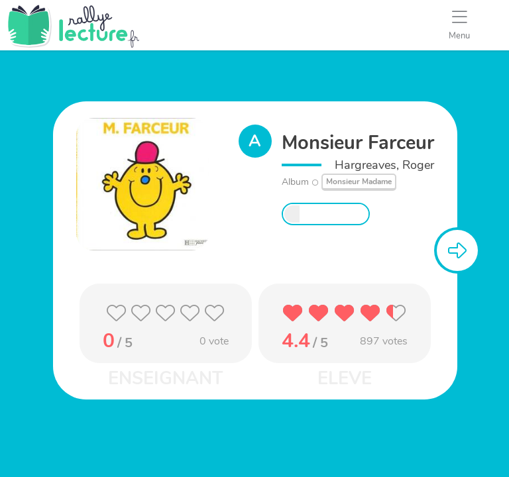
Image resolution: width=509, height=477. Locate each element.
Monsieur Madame (359, 181)
